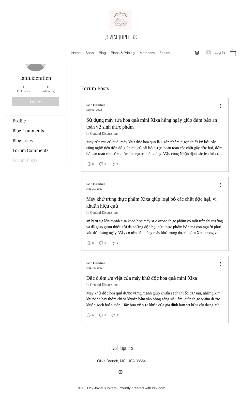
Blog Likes (23, 140)
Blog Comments (28, 130)
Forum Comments (30, 150)
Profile (19, 121)
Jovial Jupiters (121, 347)
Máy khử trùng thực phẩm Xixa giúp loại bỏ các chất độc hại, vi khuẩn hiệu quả (151, 202)
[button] (233, 52)
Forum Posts (25, 160)
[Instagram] (197, 52)
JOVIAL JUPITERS (121, 37)
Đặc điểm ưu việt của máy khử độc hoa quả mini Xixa (141, 278)
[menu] (221, 106)
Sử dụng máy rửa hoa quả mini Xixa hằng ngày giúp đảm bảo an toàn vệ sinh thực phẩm (151, 123)
